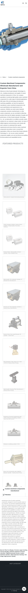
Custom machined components (16, 77)
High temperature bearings (17, 554)
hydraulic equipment (14, 551)
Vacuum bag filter (4, 551)
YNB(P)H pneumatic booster (13, 553)
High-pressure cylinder (9, 556)
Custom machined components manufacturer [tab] (14, 490)
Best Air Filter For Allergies (7, 550)
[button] (23, 3)
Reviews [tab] (7, 495)
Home (4, 77)
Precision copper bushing (20, 550)
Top (24, 588)
